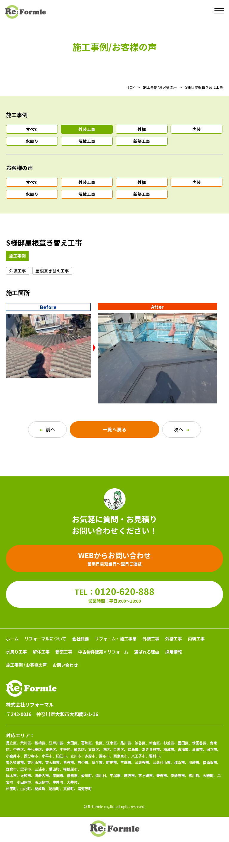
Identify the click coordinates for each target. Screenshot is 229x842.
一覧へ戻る (114, 429)
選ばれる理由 (146, 652)
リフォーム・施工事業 (116, 639)
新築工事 (141, 141)
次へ (181, 429)
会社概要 (80, 639)
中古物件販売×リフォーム (103, 652)
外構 (141, 129)
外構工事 (173, 639)
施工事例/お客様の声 (160, 87)
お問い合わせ (65, 665)
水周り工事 (16, 652)
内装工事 (196, 639)
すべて (32, 129)
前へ (47, 429)
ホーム (12, 639)
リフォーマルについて (45, 639)
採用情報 (173, 652)
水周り (32, 141)
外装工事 (86, 129)
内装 (196, 129)
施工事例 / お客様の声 (26, 665)
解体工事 (86, 141)
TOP (131, 87)
